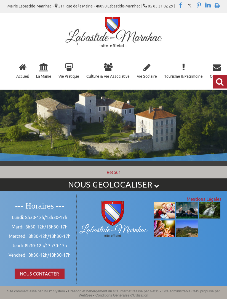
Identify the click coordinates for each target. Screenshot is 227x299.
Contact (216, 76)
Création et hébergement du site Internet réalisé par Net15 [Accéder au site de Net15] (113, 291)
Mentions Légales (204, 199)
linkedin (208, 5)
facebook (181, 5)
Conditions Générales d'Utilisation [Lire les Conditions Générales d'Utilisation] (121, 295)
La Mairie (43, 76)
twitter (190, 5)
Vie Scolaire (147, 76)
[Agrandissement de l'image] (164, 216)
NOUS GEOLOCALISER (113, 184)
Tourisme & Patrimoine (183, 76)
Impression (217, 4)
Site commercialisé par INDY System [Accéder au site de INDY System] (36, 291)
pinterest (199, 5)
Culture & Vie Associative (108, 76)
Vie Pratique (68, 76)
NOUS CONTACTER (39, 273)
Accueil (22, 76)
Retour (113, 172)
